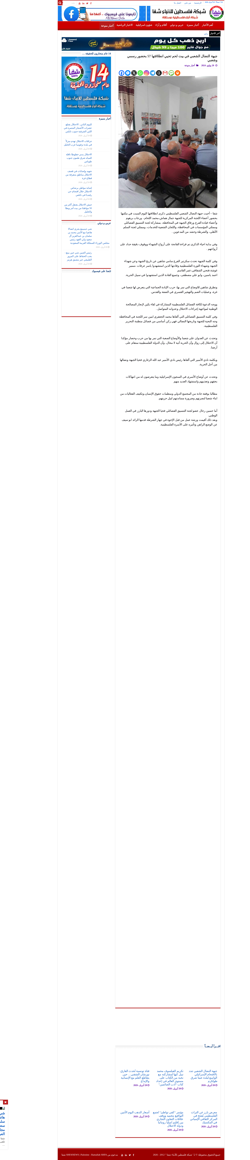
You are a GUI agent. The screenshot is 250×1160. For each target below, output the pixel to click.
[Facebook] (105, 73)
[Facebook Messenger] (112, 73)
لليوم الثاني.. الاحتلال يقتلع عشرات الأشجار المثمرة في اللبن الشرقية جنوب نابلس (62, 128)
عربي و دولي (161, 25)
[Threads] (143, 73)
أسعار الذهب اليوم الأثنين (118, 1112)
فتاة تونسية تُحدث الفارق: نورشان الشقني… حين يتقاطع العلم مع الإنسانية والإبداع (118, 1076)
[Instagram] (130, 73)
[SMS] (155, 73)
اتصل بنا (161, 3)
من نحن (171, 3)
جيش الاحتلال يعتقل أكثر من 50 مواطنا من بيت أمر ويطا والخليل (62, 208)
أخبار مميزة (177, 25)
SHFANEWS (56, 1154)
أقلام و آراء (145, 25)
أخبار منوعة (91, 25)
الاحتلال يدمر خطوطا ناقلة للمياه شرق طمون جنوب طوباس (63, 158)
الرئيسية (182, 3)
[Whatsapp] (124, 73)
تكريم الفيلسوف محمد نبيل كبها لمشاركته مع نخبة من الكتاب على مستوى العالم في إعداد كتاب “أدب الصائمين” (153, 1077)
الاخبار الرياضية (109, 25)
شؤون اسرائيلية (128, 25)
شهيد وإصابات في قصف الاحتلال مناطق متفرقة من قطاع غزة (63, 174)
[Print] (161, 73)
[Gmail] (149, 73)
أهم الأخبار (191, 25)
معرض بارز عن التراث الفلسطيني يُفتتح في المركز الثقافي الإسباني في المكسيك (187, 1117)
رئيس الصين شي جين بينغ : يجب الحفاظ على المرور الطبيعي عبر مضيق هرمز (62, 256)
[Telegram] (137, 73)
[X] (118, 73)
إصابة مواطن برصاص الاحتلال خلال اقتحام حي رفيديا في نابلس (64, 191)
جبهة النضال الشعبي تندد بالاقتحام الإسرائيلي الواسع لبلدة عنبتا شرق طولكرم (187, 1076)
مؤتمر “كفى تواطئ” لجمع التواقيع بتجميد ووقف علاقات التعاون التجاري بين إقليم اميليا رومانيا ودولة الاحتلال (152, 1119)
